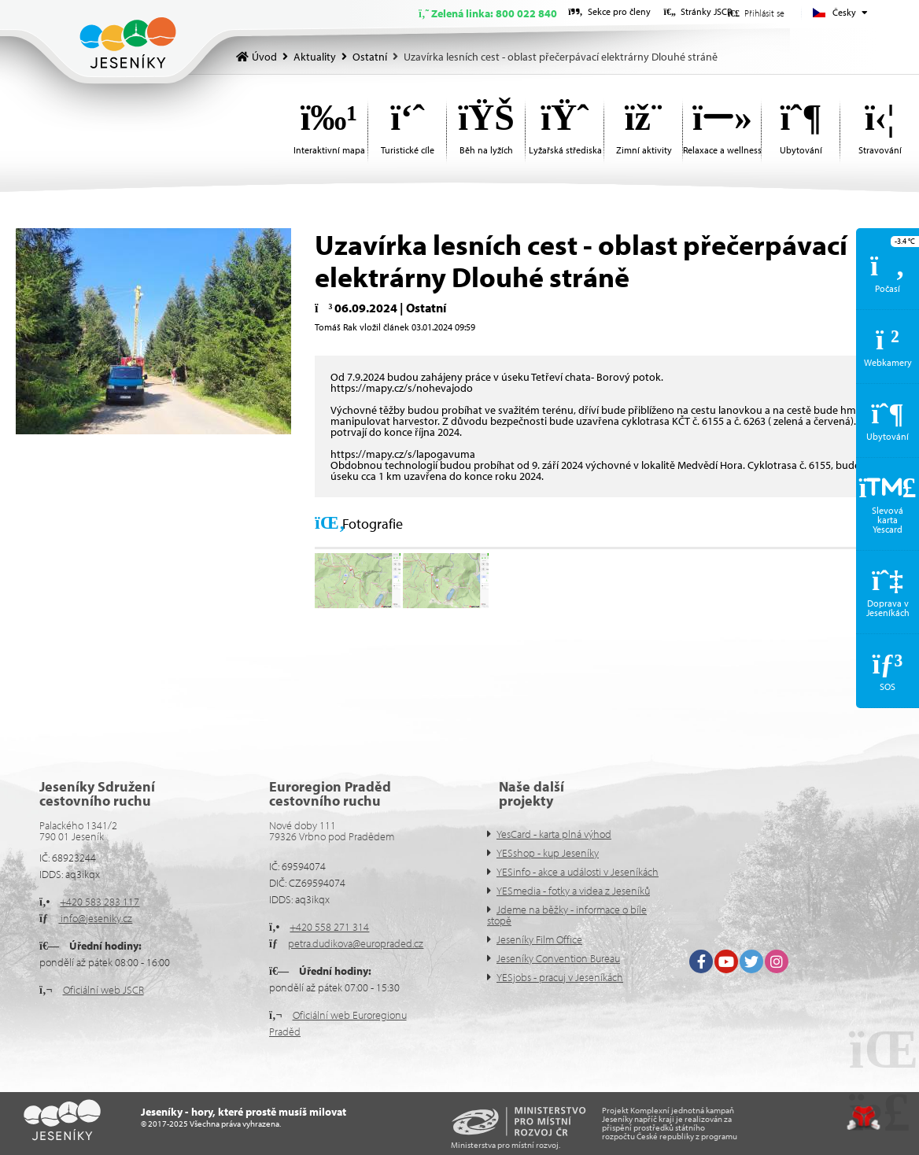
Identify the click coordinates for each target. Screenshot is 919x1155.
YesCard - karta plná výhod (553, 834)
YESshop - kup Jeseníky (547, 853)
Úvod (128, 43)
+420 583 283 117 (99, 902)
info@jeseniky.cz (95, 918)
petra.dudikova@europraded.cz (355, 943)
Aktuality (314, 56)
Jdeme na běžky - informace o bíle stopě (567, 915)
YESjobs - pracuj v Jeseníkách (559, 977)
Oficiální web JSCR (103, 990)
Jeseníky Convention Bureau (558, 958)
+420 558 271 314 (329, 927)
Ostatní (369, 56)
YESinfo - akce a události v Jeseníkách (577, 872)
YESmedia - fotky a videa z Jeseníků (573, 891)
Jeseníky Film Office (539, 939)
